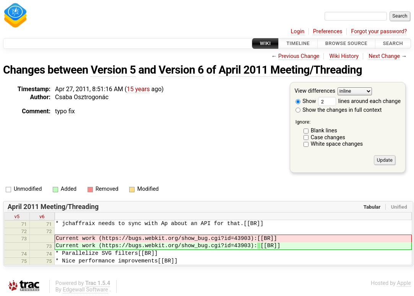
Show (305, 101)
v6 (42, 216)
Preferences (328, 31)
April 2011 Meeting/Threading (290, 69)
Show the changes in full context (338, 110)
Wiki (265, 43)
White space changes (337, 144)
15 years (138, 89)
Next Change (384, 56)
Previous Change (299, 56)
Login (298, 31)
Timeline (298, 43)
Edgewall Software (85, 289)
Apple (404, 283)
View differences (315, 91)
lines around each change (359, 101)
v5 (16, 216)
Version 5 (113, 69)
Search (393, 43)
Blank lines (324, 130)
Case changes (328, 137)
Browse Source (346, 43)
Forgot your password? (379, 31)
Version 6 (181, 69)
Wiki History (344, 56)
